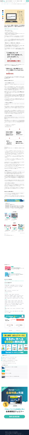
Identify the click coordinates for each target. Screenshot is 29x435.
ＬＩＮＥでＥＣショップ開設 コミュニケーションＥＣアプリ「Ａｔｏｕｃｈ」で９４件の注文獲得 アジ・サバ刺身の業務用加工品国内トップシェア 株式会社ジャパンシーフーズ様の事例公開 (14, 230)
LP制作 (12, 2)
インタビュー (17, 2)
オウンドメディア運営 (13, 303)
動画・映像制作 (11, 295)
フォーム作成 (10, 294)
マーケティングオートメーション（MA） (20, 295)
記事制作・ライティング (17, 303)
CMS (6, 2)
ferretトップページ (19, 330)
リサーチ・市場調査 (20, 286)
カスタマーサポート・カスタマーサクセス (8, 291)
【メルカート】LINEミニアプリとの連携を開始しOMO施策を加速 (7, 230)
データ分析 (14, 2)
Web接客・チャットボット (7, 295)
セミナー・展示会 (13, 304)
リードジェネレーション (9, 290)
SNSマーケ (3, 2)
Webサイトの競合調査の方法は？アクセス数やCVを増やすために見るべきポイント (14, 219)
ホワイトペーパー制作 (6, 304)
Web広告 (5, 2)
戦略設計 (5, 290)
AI (7, 312)
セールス (17, 290)
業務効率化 (6, 308)
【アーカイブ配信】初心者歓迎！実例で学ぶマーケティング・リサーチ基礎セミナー (7, 219)
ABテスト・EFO (9, 2)
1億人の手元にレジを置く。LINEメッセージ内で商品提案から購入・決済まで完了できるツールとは (21, 230)
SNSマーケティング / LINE (21, 231)
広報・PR (5, 287)
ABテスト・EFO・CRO (17, 294)
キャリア (11, 308)
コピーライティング (22, 303)
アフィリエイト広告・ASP (9, 287)
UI (8, 303)
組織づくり (8, 308)
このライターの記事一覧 (20, 208)
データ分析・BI (20, 304)
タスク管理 (22, 308)
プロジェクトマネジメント (18, 308)
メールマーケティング (6, 286)
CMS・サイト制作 (6, 294)
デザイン (10, 304)
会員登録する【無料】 (20, 319)
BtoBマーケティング (16, 286)
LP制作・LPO (13, 294)
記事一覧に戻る (11, 330)
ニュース (5, 312)
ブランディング (14, 308)
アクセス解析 (15, 295)
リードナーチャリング (14, 290)
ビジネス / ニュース (6, 231)
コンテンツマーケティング (11, 286)
